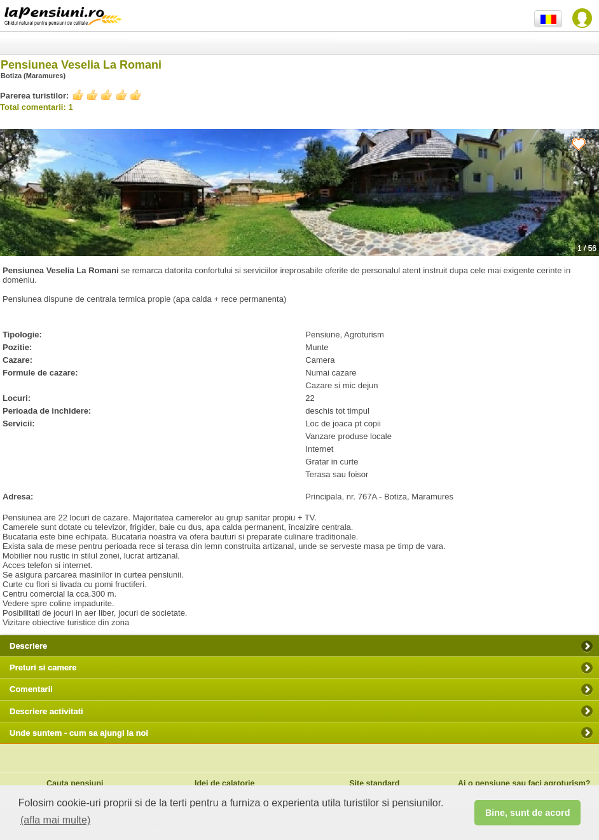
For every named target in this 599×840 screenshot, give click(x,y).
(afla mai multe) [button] (55, 820)
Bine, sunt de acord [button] (527, 813)
